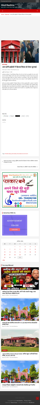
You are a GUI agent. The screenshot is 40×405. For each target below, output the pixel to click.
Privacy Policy (27, 400)
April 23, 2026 (5, 326)
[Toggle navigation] (2, 11)
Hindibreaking (8, 153)
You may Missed (7, 265)
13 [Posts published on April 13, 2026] (4, 252)
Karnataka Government (22, 153)
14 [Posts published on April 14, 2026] (9, 252)
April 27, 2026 (5, 295)
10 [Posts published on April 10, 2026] (25, 249)
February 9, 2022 (6, 69)
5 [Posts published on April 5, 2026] (35, 246)
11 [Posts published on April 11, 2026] (30, 249)
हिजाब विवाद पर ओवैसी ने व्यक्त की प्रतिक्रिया (26, 166)
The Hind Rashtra (13, 295)
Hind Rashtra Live (15, 69)
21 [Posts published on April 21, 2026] (9, 254)
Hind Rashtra (7, 5)
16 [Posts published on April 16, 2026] (20, 252)
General (5, 288)
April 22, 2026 (5, 357)
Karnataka (14, 153)
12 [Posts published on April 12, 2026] (35, 249)
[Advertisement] (20, 29)
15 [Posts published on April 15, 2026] (15, 252)
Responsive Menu (37, 1)
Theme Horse (14, 402)
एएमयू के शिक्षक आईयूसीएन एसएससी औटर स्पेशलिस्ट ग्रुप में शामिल (18, 385)
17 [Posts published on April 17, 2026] (25, 252)
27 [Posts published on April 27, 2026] (4, 257)
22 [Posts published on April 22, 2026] (15, 254)
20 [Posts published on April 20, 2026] (4, 254)
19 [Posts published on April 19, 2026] (35, 252)
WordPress (31, 402)
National (4, 64)
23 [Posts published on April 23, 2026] (20, 254)
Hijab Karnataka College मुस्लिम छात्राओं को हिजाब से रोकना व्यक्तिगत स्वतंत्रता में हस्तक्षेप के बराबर (21, 161)
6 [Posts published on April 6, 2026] (4, 249)
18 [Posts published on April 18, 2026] (30, 252)
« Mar (3, 260)
